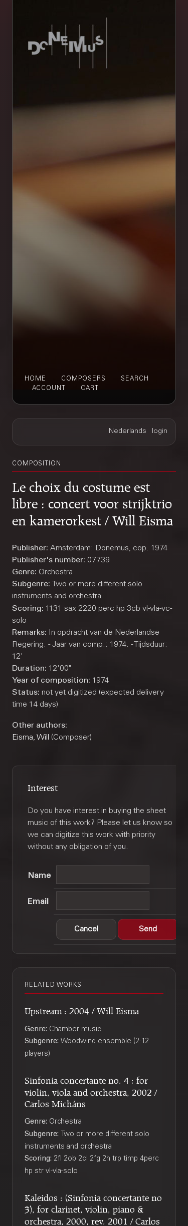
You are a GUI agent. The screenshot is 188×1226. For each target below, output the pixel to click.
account (49, 389)
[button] (86, 929)
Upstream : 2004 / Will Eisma (82, 1009)
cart (90, 389)
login (159, 431)
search (135, 379)
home (35, 379)
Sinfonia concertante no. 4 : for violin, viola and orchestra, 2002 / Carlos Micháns (91, 1090)
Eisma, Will (30, 738)
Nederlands (127, 431)
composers (83, 379)
